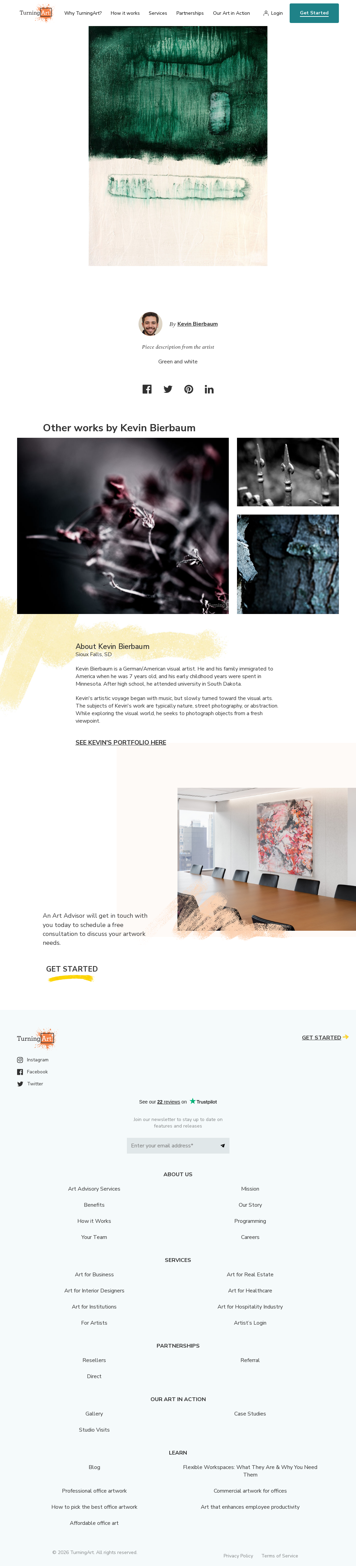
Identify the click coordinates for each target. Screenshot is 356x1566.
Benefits (94, 1205)
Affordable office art (94, 1523)
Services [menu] (158, 13)
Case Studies (250, 1414)
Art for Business (94, 1274)
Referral (250, 1360)
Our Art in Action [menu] (231, 13)
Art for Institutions (94, 1307)
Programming (250, 1221)
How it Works (94, 1221)
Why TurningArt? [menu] (83, 13)
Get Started (314, 13)
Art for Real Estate (250, 1274)
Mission (250, 1189)
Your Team (94, 1237)
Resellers (94, 1360)
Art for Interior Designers (94, 1290)
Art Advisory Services (94, 1189)
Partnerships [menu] (190, 13)
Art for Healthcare (250, 1290)
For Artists (94, 1323)
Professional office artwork (94, 1491)
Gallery (94, 1414)
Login (277, 13)
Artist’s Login (250, 1323)
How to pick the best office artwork (94, 1507)
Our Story (250, 1205)
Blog (94, 1467)
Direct (94, 1376)
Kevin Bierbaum (197, 324)
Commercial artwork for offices (250, 1491)
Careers (250, 1237)
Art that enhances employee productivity (250, 1507)
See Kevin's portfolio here (121, 742)
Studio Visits (94, 1430)
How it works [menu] (125, 13)
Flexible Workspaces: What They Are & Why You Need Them (250, 1471)
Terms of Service (279, 1556)
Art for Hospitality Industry (250, 1307)
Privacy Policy (238, 1556)
